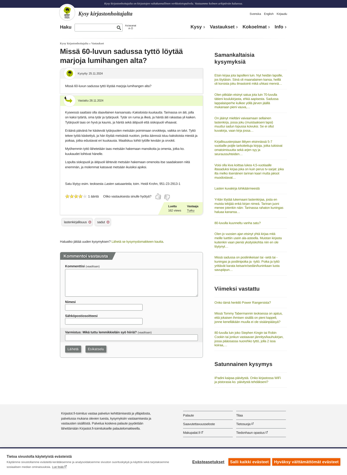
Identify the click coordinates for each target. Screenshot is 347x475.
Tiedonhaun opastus (250, 432)
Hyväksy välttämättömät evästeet (306, 461)
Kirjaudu (282, 14)
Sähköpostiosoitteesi (81, 316)
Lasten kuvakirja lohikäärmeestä (237, 188)
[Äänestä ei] (167, 197)
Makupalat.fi (191, 432)
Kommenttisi (75, 266)
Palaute (188, 415)
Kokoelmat (255, 26)
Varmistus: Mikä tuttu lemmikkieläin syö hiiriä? (101, 332)
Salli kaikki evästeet (249, 461)
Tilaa (239, 415)
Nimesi (70, 302)
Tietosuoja (243, 424)
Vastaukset (222, 26)
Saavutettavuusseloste (199, 424)
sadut (101, 222)
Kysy (196, 26)
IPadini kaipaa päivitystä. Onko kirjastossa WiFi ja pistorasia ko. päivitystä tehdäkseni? (247, 380)
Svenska (255, 14)
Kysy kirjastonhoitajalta (74, 43)
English (269, 14)
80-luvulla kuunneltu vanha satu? (237, 223)
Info (279, 26)
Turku (190, 210)
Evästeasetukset (208, 461)
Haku (65, 27)
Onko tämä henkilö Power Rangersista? (242, 302)
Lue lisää (58, 467)
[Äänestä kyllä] (158, 196)
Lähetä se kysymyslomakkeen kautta (137, 241)
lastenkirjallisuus (75, 222)
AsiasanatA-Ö (130, 27)
